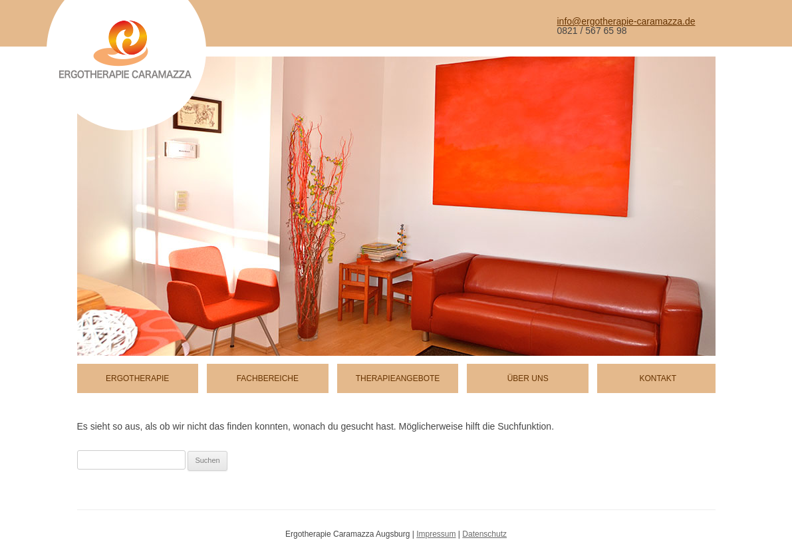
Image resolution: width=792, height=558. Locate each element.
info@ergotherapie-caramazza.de (626, 21)
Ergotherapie (137, 378)
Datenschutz (484, 534)
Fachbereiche (268, 378)
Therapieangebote (398, 378)
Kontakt (657, 378)
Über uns (528, 378)
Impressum (436, 534)
